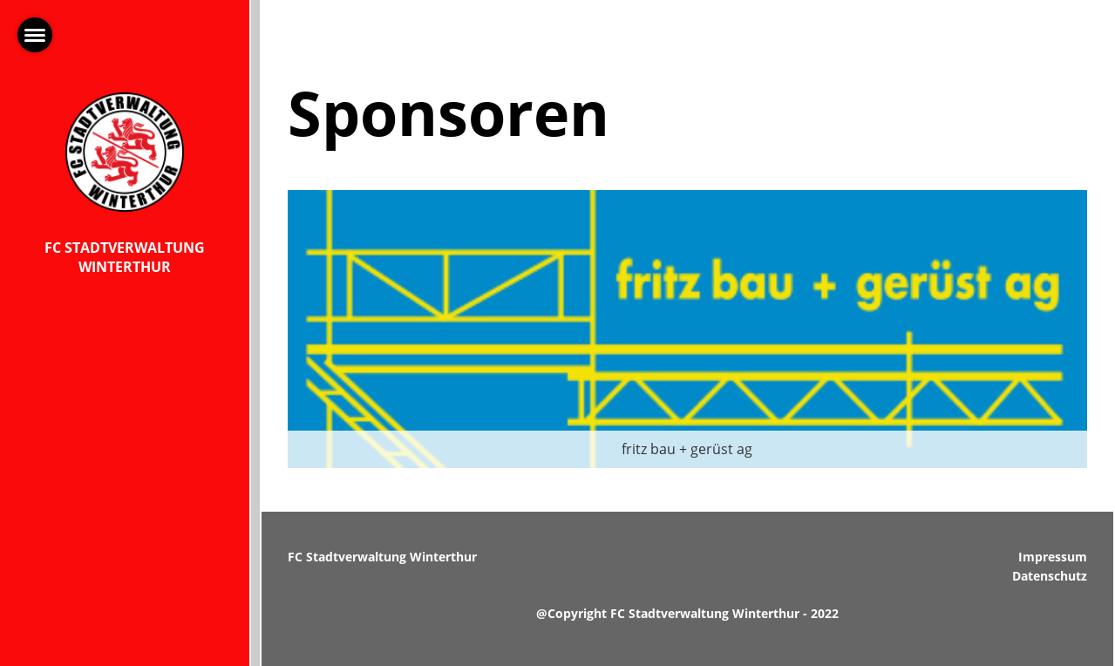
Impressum (1052, 556)
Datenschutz (1049, 575)
